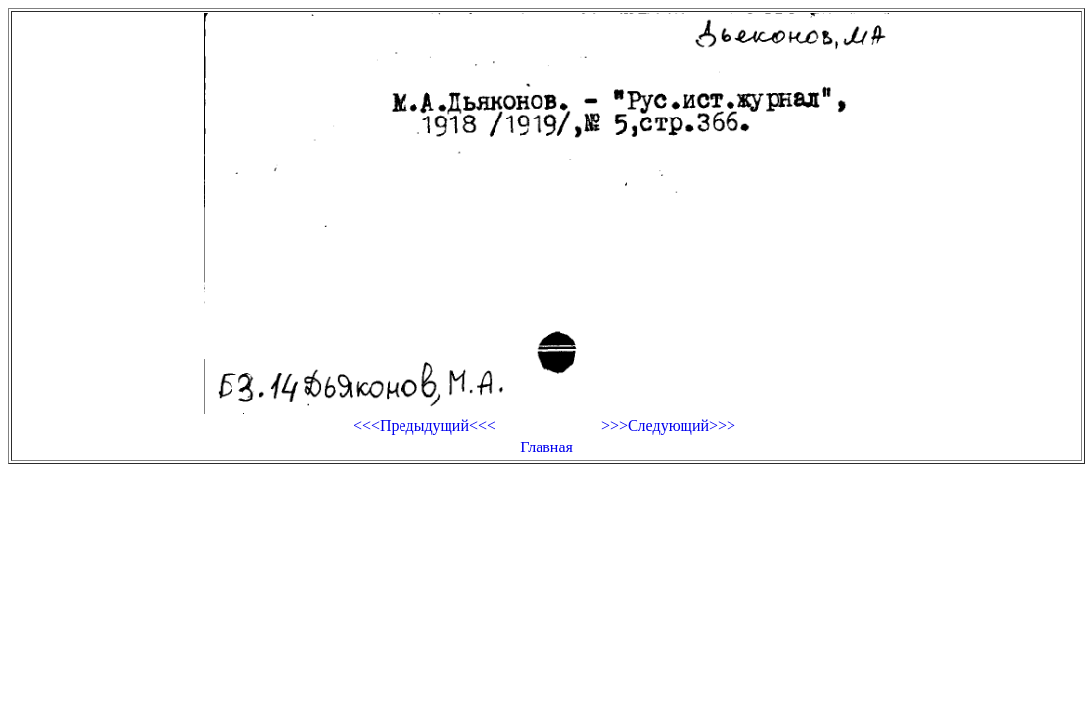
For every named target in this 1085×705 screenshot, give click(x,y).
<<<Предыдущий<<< (424, 425)
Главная (546, 447)
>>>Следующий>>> (668, 425)
